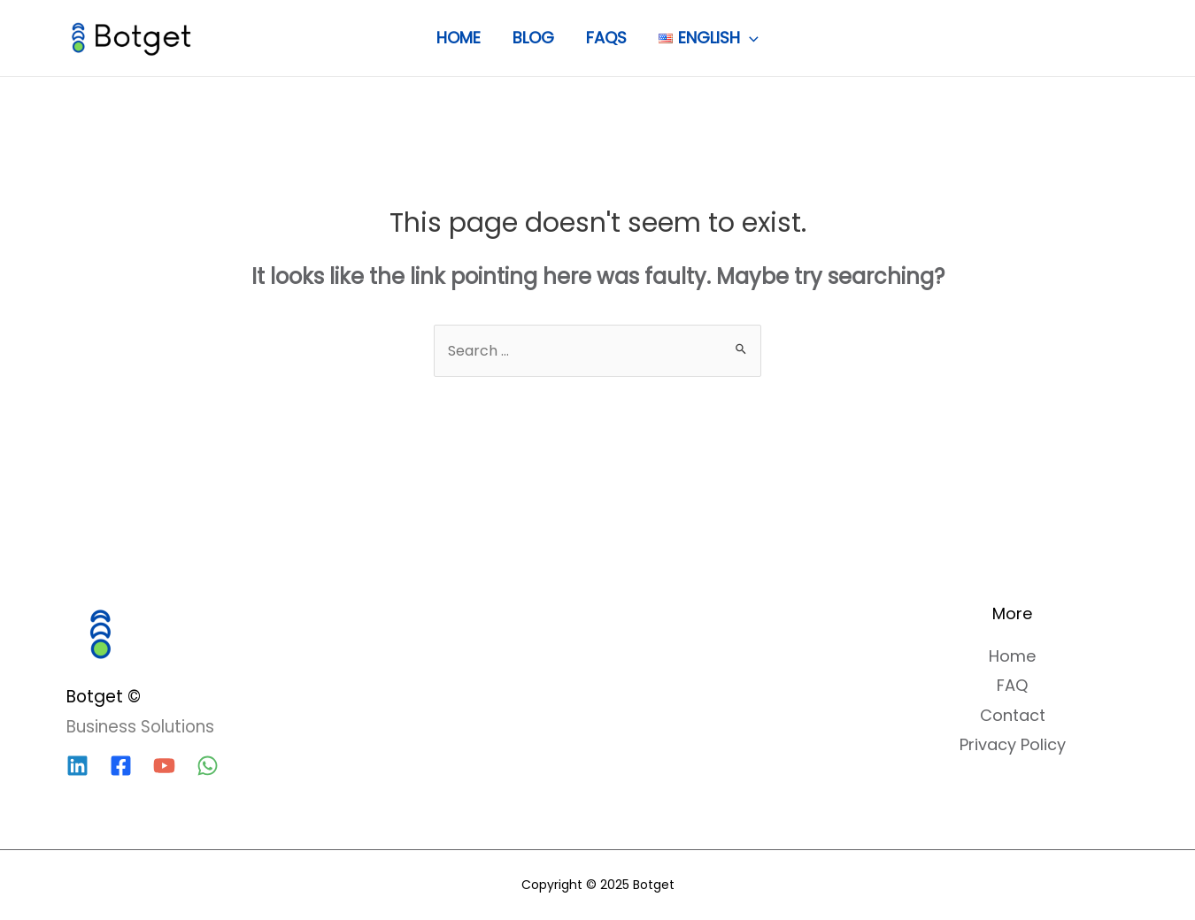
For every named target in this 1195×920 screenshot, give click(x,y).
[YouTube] (164, 766)
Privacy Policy (1013, 744)
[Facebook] (121, 766)
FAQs (606, 38)
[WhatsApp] (208, 766)
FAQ (1012, 685)
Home (458, 38)
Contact (1012, 715)
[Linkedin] (77, 766)
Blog (533, 38)
